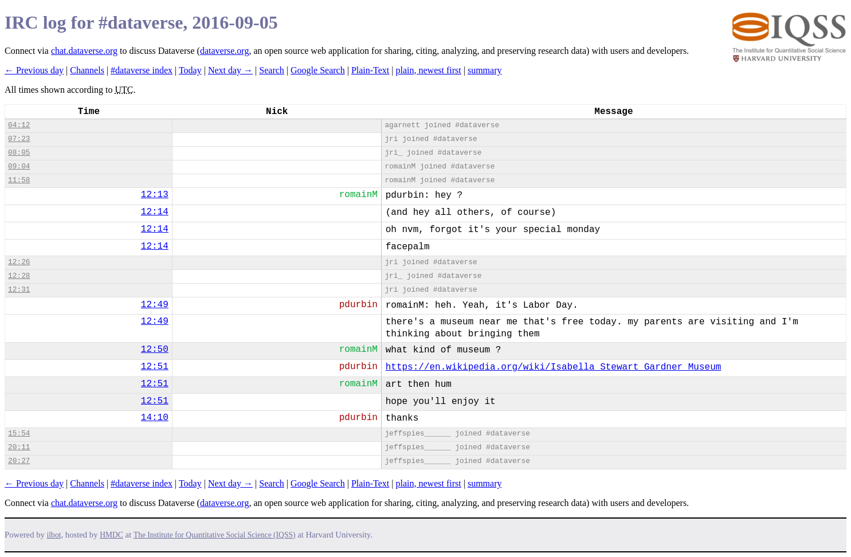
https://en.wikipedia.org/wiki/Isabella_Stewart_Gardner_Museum (553, 367)
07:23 (19, 139)
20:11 (19, 447)
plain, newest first (428, 70)
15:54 (19, 433)
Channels (87, 70)
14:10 (154, 418)
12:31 (19, 289)
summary (485, 70)
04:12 (19, 125)
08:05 (19, 152)
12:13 (154, 195)
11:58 (19, 180)
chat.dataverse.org (84, 51)
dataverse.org (224, 51)
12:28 (19, 276)
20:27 (19, 461)
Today (190, 70)
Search (271, 70)
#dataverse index (141, 70)
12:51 (154, 367)
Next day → (230, 70)
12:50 (154, 349)
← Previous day (34, 70)
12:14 (154, 212)
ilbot (54, 535)
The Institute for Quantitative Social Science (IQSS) (215, 535)
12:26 (19, 262)
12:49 (154, 305)
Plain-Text (370, 70)
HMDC (111, 535)
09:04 (19, 166)
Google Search (318, 70)
